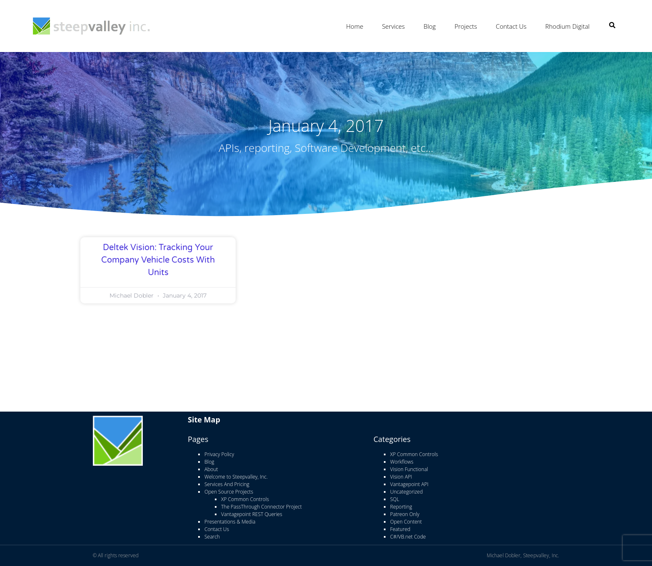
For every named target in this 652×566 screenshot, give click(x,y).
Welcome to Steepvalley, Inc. (236, 476)
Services (393, 26)
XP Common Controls (245, 499)
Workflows (401, 461)
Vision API (401, 476)
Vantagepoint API (409, 484)
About (211, 469)
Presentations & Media (229, 521)
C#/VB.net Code (408, 536)
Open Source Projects (228, 491)
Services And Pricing (226, 484)
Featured (400, 529)
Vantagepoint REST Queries (251, 514)
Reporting (401, 506)
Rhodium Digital (567, 26)
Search (212, 536)
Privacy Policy (219, 454)
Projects (466, 26)
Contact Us (511, 26)
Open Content (406, 521)
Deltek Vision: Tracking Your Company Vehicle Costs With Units (158, 260)
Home (354, 26)
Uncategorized (406, 491)
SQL (394, 499)
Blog (429, 26)
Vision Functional (409, 469)
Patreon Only (404, 514)
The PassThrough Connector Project (261, 506)
